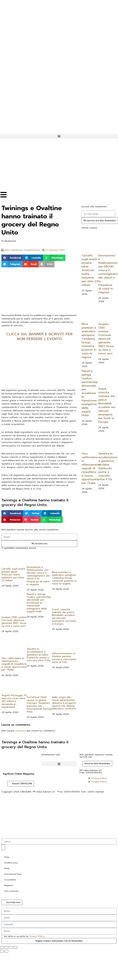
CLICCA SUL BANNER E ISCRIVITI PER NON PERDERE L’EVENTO (39, 336)
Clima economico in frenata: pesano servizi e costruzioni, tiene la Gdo (64, 658)
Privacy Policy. (37, 936)
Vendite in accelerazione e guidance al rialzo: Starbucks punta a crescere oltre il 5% (38, 654)
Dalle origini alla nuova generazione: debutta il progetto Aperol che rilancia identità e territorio (64, 703)
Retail (6, 868)
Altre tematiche (13, 250)
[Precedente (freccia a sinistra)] (2, 951)
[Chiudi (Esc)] (15, 947)
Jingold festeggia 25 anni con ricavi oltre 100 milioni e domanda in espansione (14, 701)
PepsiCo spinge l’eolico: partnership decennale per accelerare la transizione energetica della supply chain (39, 602)
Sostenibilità (10, 879)
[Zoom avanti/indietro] (2, 947)
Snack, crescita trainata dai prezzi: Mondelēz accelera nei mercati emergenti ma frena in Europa (64, 617)
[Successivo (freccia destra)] (6, 951)
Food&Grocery (32, 250)
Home (7, 857)
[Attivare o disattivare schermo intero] (6, 947)
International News (13, 874)
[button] (59, 136)
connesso (20, 730)
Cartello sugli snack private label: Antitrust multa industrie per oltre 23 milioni (13, 574)
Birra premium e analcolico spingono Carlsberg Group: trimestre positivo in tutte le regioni (64, 578)
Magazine (8, 885)
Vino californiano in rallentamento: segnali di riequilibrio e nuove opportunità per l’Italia (14, 664)
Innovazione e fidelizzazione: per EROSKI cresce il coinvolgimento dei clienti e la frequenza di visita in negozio (38, 575)
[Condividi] (11, 947)
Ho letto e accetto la (24, 936)
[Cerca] (3, 847)
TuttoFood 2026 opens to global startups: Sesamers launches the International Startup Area (39, 704)
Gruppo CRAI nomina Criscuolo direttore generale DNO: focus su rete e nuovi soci (13, 621)
